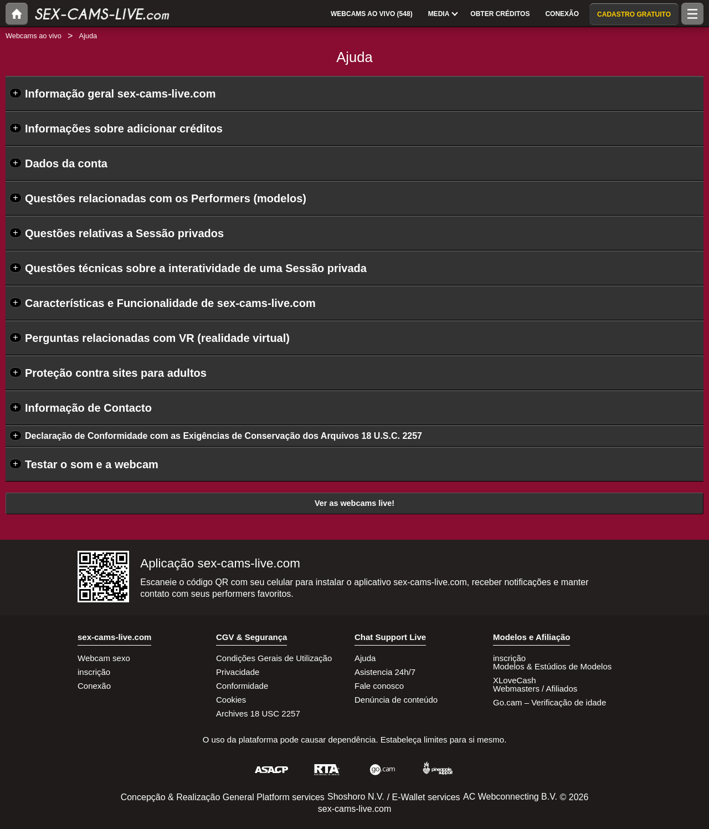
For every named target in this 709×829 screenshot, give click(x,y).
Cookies (231, 699)
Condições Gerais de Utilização (274, 658)
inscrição (94, 672)
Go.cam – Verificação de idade (549, 702)
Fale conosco (379, 685)
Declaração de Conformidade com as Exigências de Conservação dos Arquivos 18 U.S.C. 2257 (223, 436)
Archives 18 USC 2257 (258, 713)
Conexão (94, 685)
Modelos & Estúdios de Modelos (552, 666)
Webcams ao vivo (33, 36)
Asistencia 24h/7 (384, 672)
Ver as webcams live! (354, 503)
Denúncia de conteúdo (396, 699)
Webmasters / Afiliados (535, 688)
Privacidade (237, 672)
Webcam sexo (104, 658)
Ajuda (365, 658)
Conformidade (242, 685)
